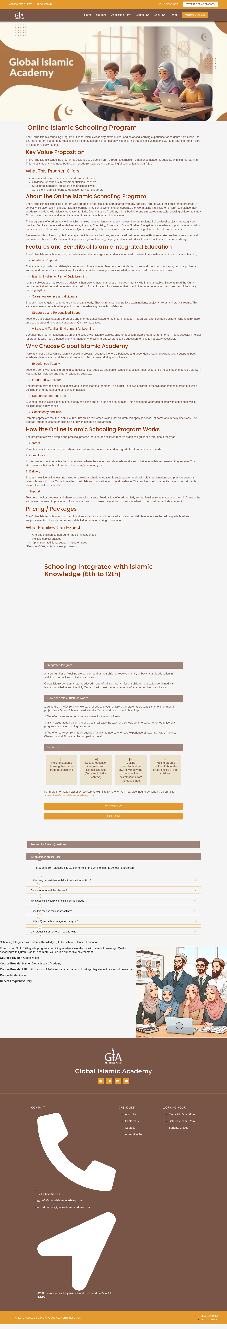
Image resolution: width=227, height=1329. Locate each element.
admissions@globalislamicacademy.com (69, 795)
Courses (101, 14)
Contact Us (142, 14)
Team (173, 14)
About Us (159, 14)
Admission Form (121, 14)
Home (88, 14)
